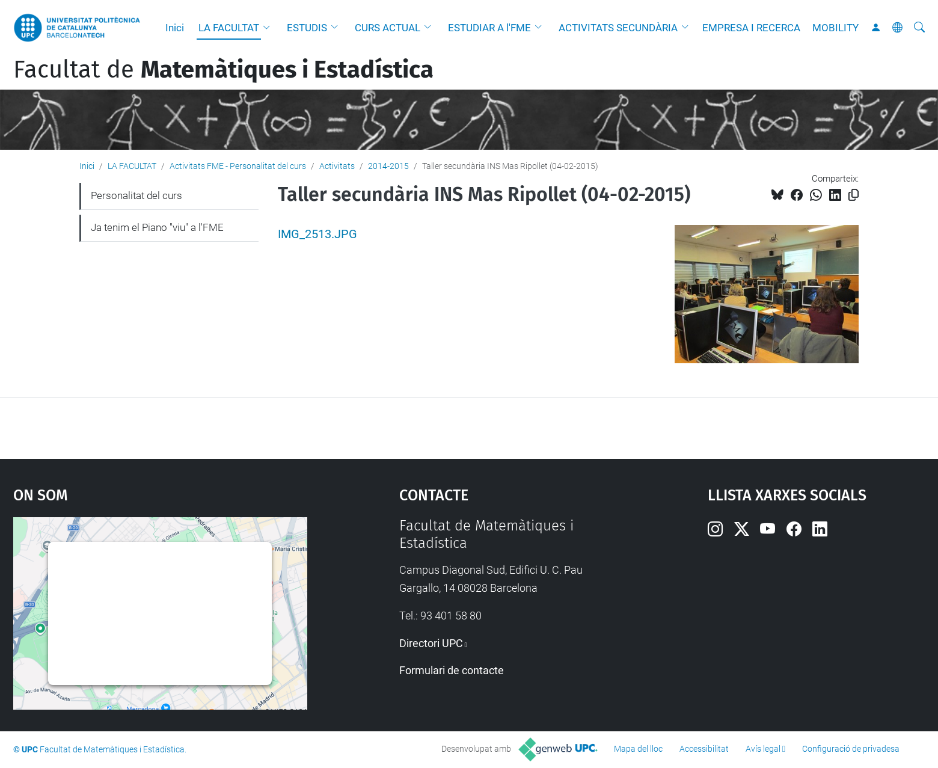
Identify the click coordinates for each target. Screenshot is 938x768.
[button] (269, 27)
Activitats (337, 166)
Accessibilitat (704, 749)
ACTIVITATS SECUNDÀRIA (618, 28)
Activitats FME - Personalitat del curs (238, 166)
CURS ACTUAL (387, 28)
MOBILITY (835, 28)
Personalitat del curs (136, 195)
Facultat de (223, 69)
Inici (174, 28)
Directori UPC (431, 643)
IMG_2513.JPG (317, 234)
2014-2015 (388, 166)
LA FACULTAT (228, 28)
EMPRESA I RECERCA (751, 28)
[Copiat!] (853, 195)
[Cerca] (919, 28)
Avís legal (763, 749)
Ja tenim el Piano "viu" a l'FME (157, 227)
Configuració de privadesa (851, 749)
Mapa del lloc (638, 749)
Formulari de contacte (451, 670)
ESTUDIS (307, 28)
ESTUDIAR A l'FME (489, 28)
